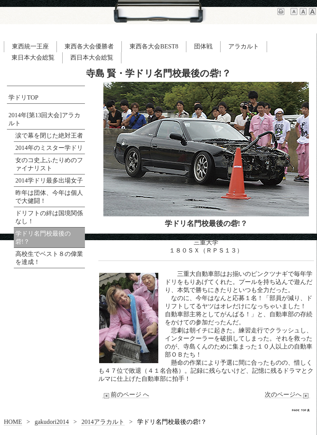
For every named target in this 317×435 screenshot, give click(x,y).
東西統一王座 (30, 46)
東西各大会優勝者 (89, 46)
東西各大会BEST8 (153, 46)
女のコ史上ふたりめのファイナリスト (49, 164)
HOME (13, 421)
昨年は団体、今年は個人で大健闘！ (49, 196)
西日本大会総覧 (91, 57)
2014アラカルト (102, 421)
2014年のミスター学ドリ (49, 147)
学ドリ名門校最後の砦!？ (43, 237)
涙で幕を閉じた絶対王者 (49, 135)
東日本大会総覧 (33, 57)
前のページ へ (125, 394)
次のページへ (287, 394)
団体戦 (203, 46)
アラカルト (243, 46)
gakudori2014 (52, 421)
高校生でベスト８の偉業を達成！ (49, 258)
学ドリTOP (23, 97)
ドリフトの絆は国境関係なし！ (49, 217)
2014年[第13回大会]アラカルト (44, 119)
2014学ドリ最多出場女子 (49, 180)
